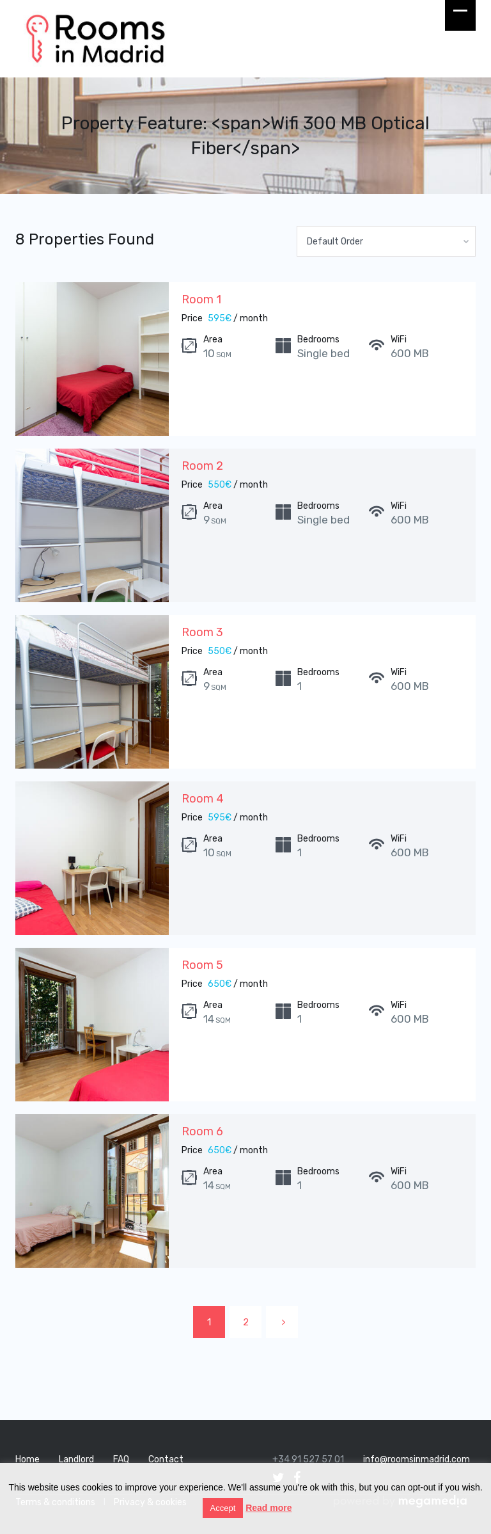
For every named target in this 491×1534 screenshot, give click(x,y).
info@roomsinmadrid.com (416, 1459)
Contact (165, 1459)
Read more (269, 1508)
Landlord (76, 1459)
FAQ (121, 1459)
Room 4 (203, 799)
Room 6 (202, 1131)
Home (27, 1459)
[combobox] (386, 241)
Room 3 (202, 632)
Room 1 (201, 299)
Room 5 (202, 965)
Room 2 (202, 466)
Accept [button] (223, 1508)
